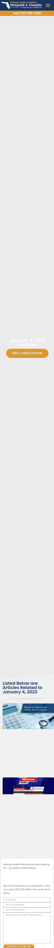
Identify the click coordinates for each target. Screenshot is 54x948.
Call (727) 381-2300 (27, 13)
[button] (48, 5)
